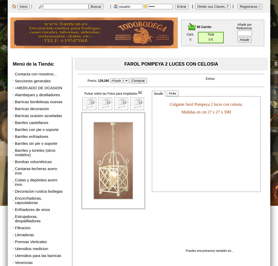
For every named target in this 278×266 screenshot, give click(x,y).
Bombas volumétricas (33, 161)
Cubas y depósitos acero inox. (36, 182)
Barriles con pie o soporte (37, 129)
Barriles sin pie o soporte (36, 143)
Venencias (24, 262)
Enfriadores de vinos (32, 209)
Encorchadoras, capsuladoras (28, 200)
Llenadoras (24, 235)
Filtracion (23, 228)
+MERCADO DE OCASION (38, 88)
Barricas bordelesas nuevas (39, 102)
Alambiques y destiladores (37, 95)
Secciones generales (33, 81)
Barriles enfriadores (31, 136)
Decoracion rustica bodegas (39, 191)
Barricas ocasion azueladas (38, 115)
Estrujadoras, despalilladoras (28, 218)
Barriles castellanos (31, 122)
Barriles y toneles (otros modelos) (35, 152)
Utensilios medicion (31, 248)
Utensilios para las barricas (38, 255)
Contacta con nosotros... (36, 74)
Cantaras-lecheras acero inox (36, 170)
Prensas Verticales (31, 242)
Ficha (172, 93)
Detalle (158, 93)
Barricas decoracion (32, 109)
